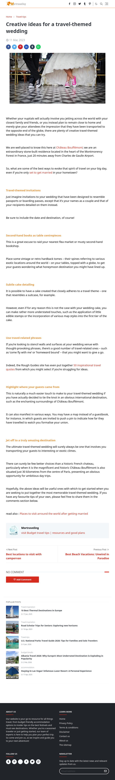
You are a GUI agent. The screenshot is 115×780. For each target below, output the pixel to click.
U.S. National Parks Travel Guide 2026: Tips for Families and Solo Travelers (59, 640)
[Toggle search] (101, 4)
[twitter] (79, 4)
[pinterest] (89, 4)
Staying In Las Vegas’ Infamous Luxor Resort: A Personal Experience (56, 670)
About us (63, 740)
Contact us (64, 736)
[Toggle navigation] (106, 3)
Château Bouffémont (69, 147)
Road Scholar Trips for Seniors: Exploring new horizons (49, 625)
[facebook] (69, 4)
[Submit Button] (105, 771)
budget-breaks (27, 652)
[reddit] (64, 4)
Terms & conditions (68, 727)
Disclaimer (64, 731)
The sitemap (65, 744)
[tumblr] (84, 4)
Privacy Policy (65, 723)
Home (62, 718)
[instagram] (74, 4)
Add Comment (22, 579)
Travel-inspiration (28, 607)
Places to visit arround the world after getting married (54, 513)
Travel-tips (25, 637)
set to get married (40, 172)
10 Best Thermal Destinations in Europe (41, 610)
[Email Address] (81, 771)
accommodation (27, 667)
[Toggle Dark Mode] (96, 3)
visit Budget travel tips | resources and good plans (53, 533)
